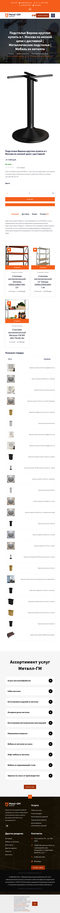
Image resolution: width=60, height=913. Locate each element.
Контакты (8, 854)
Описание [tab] (15, 214)
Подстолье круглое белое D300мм (48, 490)
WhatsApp (38, 5)
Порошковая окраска (38, 820)
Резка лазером (36, 813)
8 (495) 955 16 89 (26, 5)
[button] (53, 71)
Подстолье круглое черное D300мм (48, 523)
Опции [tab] (34, 214)
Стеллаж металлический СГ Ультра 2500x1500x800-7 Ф (43, 282)
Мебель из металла (12, 842)
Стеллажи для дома (17, 326)
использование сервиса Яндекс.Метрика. (20, 904)
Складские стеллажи (17, 272)
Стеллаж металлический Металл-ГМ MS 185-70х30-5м (17, 334)
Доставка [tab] (25, 214)
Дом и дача (9, 845)
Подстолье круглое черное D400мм (48, 624)
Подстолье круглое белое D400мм (48, 423)
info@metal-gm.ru (26, 3)
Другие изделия (11, 848)
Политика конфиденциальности (30, 873)
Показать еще (30, 787)
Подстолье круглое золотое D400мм (48, 568)
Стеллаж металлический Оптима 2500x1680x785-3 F (17, 282)
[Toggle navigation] (53, 15)
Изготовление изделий (39, 817)
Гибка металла (36, 810)
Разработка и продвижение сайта (30, 888)
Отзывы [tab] (44, 214)
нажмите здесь (26, 910)
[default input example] (30, 193)
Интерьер (8, 838)
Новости (8, 851)
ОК (35, 904)
